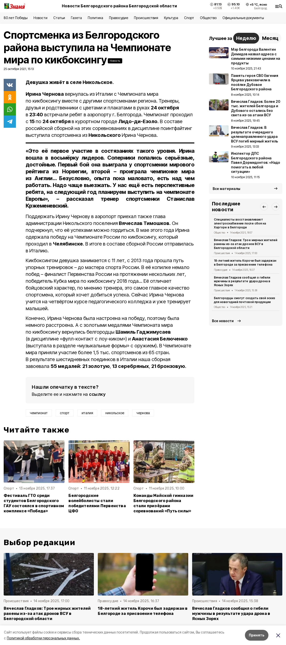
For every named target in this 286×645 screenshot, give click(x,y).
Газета (76, 18)
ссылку (97, 394)
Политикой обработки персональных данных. (43, 638)
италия (87, 413)
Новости (40, 18)
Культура (171, 18)
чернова (143, 413)
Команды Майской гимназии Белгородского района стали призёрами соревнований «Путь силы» (163, 503)
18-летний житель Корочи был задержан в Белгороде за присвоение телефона (245, 262)
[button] (264, 207)
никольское (114, 413)
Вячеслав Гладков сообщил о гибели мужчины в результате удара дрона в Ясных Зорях (242, 281)
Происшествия (146, 18)
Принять (256, 635)
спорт (64, 413)
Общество (208, 18)
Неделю (246, 38)
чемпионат (39, 413)
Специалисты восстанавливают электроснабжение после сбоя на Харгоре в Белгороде (240, 223)
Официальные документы (243, 18)
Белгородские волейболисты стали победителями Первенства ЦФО (97, 503)
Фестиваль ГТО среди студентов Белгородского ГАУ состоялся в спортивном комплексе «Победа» (34, 503)
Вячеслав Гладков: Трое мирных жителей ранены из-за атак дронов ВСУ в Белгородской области (245, 244)
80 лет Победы (16, 18)
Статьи (59, 18)
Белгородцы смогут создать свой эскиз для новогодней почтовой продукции (244, 300)
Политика (95, 18)
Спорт (189, 18)
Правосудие (118, 18)
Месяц (270, 38)
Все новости (223, 321)
